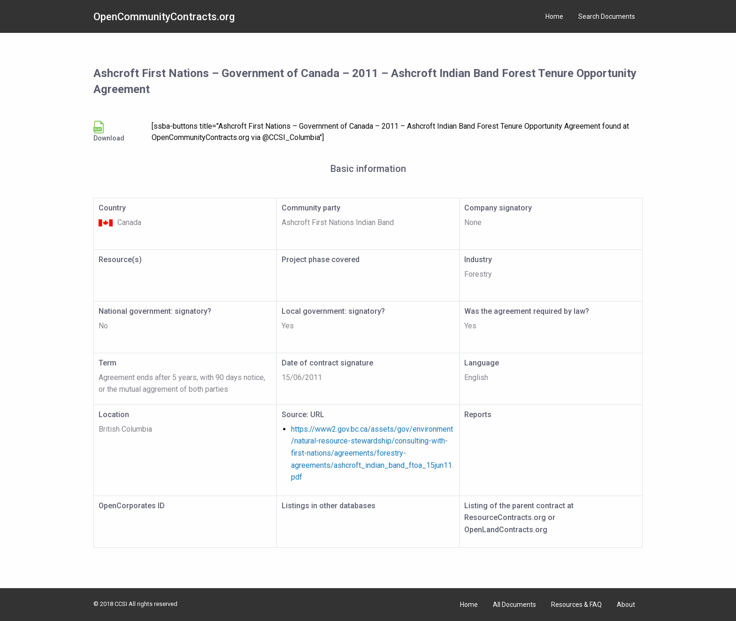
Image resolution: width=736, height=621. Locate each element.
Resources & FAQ (576, 604)
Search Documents (606, 16)
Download (108, 131)
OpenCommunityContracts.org (164, 17)
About (626, 604)
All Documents (514, 604)
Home (554, 16)
